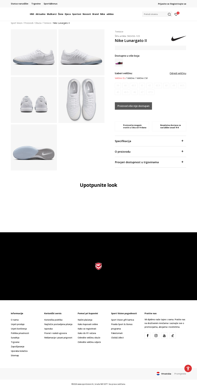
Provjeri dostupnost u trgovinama (149, 162)
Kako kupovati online (88, 324)
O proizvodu (149, 151)
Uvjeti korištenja (19, 328)
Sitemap (15, 355)
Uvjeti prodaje (18, 324)
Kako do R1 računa (87, 333)
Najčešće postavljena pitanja (58, 324)
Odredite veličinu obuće (89, 337)
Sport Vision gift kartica (122, 319)
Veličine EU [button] (120, 78)
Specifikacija (149, 141)
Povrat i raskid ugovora (55, 333)
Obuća (38, 23)
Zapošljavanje (17, 346)
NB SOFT (104, 384)
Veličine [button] (130, 78)
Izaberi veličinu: (124, 73)
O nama (15, 319)
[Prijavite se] (176, 14)
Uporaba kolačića (19, 351)
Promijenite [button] (180, 373)
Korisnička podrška (53, 319)
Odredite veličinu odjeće (89, 342)
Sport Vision (16, 23)
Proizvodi (28, 23)
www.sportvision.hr (86, 384)
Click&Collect (117, 337)
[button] (157, 14)
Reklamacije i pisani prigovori (58, 337)
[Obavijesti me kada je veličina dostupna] (118, 85)
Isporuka (48, 328)
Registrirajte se (178, 3)
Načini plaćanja (85, 319)
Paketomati (117, 333)
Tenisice (47, 23)
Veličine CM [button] (142, 78)
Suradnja (15, 337)
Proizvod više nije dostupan (133, 106)
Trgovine (15, 342)
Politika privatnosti (20, 333)
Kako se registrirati (87, 328)
